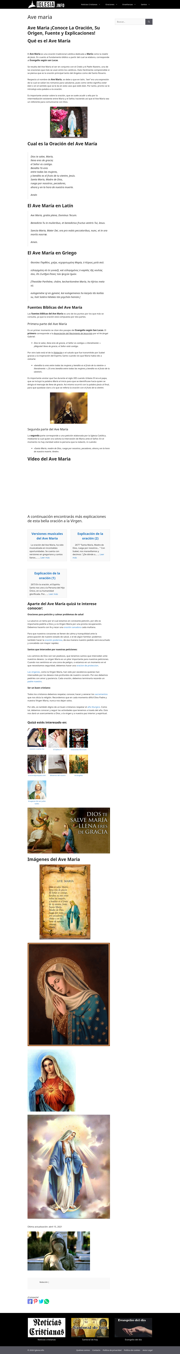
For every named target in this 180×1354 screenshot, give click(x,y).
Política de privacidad (112, 1350)
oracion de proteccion (87, 665)
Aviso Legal (147, 1350)
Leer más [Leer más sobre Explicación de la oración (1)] (53, 594)
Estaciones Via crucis (78, 749)
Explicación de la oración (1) (47, 575)
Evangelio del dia (133, 1339)
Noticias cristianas (47, 1339)
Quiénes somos (83, 1350)
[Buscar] (148, 22)
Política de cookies (132, 1350)
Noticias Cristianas (92, 4)
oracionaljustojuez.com (37, 775)
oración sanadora (72, 627)
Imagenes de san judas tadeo (37, 802)
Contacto (96, 1350)
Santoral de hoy (90, 1339)
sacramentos (101, 694)
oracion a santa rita (37, 749)
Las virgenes (34, 671)
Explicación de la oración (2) (90, 535)
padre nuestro (35, 681)
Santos (146, 4)
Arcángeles (78, 775)
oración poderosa (53, 640)
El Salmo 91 (57, 749)
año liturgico (94, 706)
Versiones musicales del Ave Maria (47, 535)
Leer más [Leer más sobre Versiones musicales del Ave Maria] (45, 557)
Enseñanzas (130, 4)
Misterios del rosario (58, 775)
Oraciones (112, 4)
